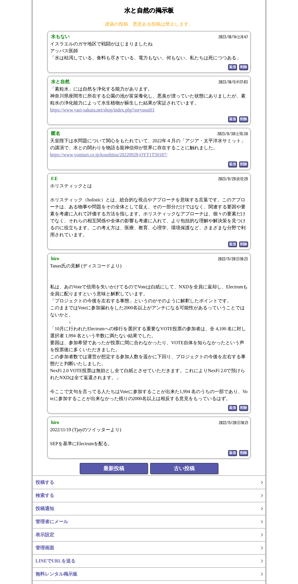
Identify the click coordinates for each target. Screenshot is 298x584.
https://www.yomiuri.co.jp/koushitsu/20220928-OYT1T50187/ (108, 154)
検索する (45, 495)
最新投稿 (113, 468)
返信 (232, 67)
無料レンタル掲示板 (56, 573)
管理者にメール (52, 521)
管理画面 (45, 547)
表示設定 (45, 534)
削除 (243, 67)
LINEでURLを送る (55, 560)
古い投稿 (184, 468)
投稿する (45, 482)
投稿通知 (45, 508)
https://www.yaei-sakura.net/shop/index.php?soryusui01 (102, 109)
